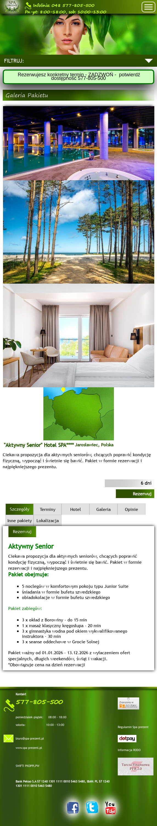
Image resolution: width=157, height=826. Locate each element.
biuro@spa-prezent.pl (30, 738)
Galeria (103, 509)
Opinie (131, 509)
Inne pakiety (19, 520)
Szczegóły (19, 509)
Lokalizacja (48, 520)
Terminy (47, 509)
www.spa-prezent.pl (29, 748)
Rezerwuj (142, 494)
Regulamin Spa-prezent (133, 727)
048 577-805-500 (59, 5)
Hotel (75, 509)
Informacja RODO (129, 750)
